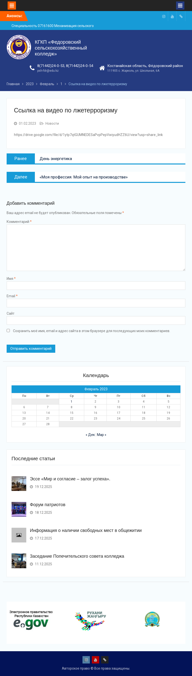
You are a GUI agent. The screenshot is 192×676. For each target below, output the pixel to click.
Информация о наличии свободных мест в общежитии (86, 530)
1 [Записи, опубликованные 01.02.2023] (71, 401)
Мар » (101, 435)
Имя (11, 279)
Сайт (10, 313)
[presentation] (8, 636)
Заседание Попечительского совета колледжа (77, 556)
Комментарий (19, 222)
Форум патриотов (48, 504)
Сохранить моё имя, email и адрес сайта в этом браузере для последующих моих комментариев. (91, 331)
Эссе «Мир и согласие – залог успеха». (70, 478)
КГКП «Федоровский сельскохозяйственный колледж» (61, 47)
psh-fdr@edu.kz (48, 70)
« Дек (90, 435)
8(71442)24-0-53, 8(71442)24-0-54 (65, 66)
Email (12, 296)
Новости (52, 123)
